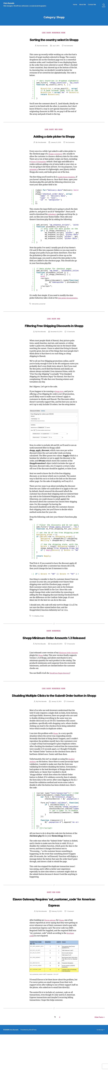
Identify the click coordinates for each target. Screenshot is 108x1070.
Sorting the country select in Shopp (54, 42)
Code (43, 33)
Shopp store (60, 408)
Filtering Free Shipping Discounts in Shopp (54, 338)
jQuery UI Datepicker (40, 169)
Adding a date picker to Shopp (54, 143)
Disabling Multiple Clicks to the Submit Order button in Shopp (54, 721)
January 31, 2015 (56, 150)
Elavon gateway (51, 956)
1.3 (33, 632)
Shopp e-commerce (57, 161)
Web (57, 136)
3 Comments (71, 667)
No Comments (69, 52)
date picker (35, 314)
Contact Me (92, 5)
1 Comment (70, 947)
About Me (82, 5)
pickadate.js (34, 177)
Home (75, 5)
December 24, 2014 (56, 348)
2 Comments (71, 348)
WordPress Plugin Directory (61, 696)
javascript (43, 314)
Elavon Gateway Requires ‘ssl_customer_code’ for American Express (54, 934)
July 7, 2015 (56, 52)
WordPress (57, 33)
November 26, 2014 (56, 667)
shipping (37, 632)
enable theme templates (68, 184)
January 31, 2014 (56, 731)
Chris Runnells (9, 3)
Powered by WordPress (30, 1065)
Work (65, 33)
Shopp (48, 33)
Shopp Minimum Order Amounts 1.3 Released (54, 657)
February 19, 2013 (56, 947)
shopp (42, 632)
